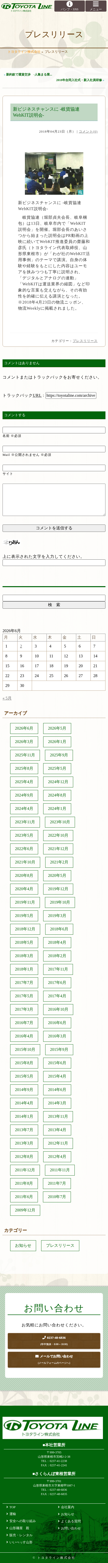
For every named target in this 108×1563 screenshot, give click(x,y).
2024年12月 (58, 782)
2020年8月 (24, 875)
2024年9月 (24, 795)
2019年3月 (57, 915)
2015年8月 (24, 1063)
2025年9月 (59, 755)
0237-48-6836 (54, 1342)
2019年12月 (58, 889)
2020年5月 (57, 875)
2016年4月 (24, 1036)
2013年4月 (57, 1130)
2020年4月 (24, 889)
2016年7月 (24, 1023)
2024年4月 (24, 808)
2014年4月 (24, 1103)
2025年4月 (24, 782)
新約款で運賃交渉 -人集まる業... (29, 74)
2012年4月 (57, 1156)
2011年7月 (57, 1183)
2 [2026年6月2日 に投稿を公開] (21, 646)
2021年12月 (58, 849)
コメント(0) (88, 131)
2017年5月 (24, 996)
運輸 (12, 1514)
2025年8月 (24, 768)
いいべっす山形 (21, 1542)
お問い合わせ (71, 1528)
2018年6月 (59, 929)
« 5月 (7, 698)
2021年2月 (59, 862)
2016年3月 (57, 1036)
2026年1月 (57, 741)
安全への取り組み (22, 1521)
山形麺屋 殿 (19, 1528)
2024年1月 (57, 808)
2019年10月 (60, 902)
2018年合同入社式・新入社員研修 (79, 80)
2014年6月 (57, 1089)
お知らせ (23, 1245)
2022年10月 (58, 835)
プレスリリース (85, 341)
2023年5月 (24, 835)
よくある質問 (71, 1521)
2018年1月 (24, 969)
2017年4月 (57, 996)
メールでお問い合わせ (54, 1360)
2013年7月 (24, 1130)
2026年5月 (57, 728)
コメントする (14, 415)
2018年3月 (24, 956)
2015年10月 (25, 1049)
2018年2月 (57, 956)
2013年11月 (58, 1116)
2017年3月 (24, 1009)
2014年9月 (24, 1089)
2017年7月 (24, 982)
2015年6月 (57, 1063)
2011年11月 (60, 1170)
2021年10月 (25, 862)
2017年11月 (58, 969)
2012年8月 (24, 1156)
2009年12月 (25, 1210)
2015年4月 (57, 1076)
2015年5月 (24, 1076)
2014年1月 (24, 1116)
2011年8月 (24, 1183)
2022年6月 (24, 849)
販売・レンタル (21, 1535)
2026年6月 (24, 728)
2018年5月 (24, 942)
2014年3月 (57, 1103)
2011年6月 (24, 1197)
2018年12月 (25, 929)
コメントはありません (22, 363)
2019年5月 (24, 915)
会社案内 (67, 1507)
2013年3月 (24, 1143)
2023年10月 (60, 822)
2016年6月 (57, 1023)
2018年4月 (57, 942)
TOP (12, 1507)
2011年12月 (25, 1170)
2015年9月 (59, 1049)
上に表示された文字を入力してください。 (44, 556)
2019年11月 (25, 902)
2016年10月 (58, 1009)
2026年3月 (24, 741)
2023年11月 (25, 822)
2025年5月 (57, 768)
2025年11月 (25, 755)
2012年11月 (58, 1143)
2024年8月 (57, 795)
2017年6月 (57, 982)
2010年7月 (57, 1197)
